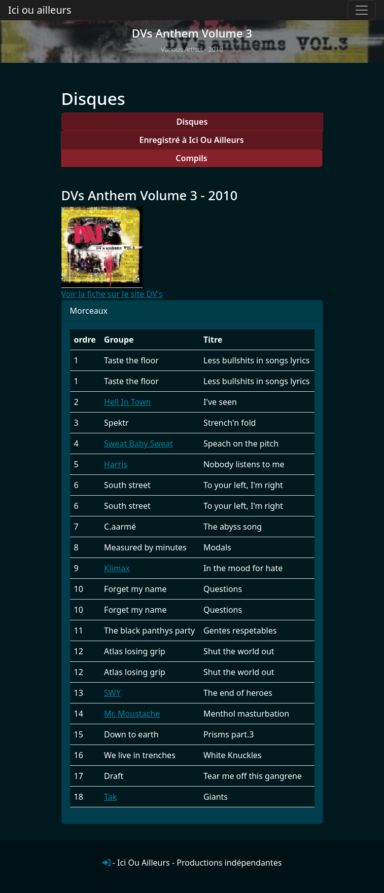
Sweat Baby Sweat (138, 443)
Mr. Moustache (132, 713)
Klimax (117, 568)
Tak (110, 796)
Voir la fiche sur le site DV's (112, 294)
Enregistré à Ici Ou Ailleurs (191, 139)
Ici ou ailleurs (40, 10)
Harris (115, 464)
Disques (192, 121)
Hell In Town (127, 401)
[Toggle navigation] (361, 10)
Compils (191, 158)
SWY (112, 692)
